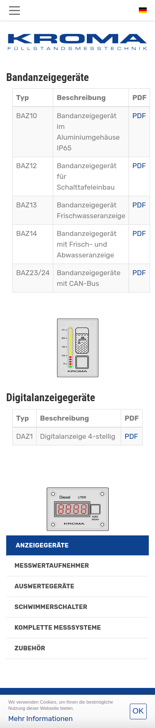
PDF (139, 116)
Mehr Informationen (40, 718)
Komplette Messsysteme (57, 627)
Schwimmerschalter (50, 607)
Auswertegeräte (44, 586)
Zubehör (29, 648)
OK (138, 711)
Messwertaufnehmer (51, 565)
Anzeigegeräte (42, 545)
